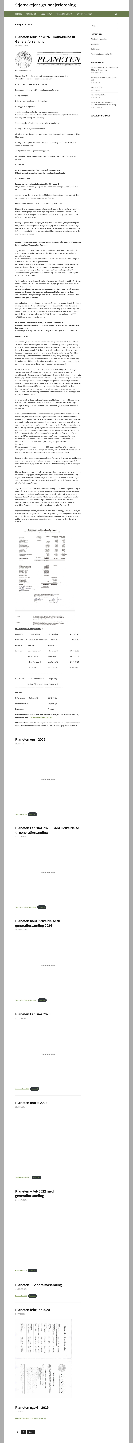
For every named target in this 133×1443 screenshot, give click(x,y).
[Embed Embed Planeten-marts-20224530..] (48, 1142)
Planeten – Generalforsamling (38, 1285)
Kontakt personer (84, 14)
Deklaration (95, 49)
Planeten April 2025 (30, 739)
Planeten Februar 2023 (32, 1014)
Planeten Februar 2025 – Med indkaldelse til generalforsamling (47, 830)
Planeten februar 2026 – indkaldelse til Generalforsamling (45, 39)
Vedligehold (46, 14)
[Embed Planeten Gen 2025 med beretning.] (48, 872)
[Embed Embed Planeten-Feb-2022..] (48, 1236)
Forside (18, 14)
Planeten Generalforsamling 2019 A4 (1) (30, 1418)
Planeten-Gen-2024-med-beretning (25, 1000)
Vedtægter (95, 44)
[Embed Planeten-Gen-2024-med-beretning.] (48, 965)
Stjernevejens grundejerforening (45, 4)
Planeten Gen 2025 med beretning (25, 907)
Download (32, 814)
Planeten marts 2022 (31, 1102)
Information (31, 14)
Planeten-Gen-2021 (21, 1296)
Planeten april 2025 (21, 814)
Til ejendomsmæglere (99, 39)
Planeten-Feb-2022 (21, 1270)
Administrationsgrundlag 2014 (102, 54)
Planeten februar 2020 (32, 1309)
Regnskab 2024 (96, 87)
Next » (31, 1432)
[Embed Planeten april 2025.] (48, 779)
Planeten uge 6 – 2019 (31, 1407)
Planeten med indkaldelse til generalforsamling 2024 (37, 923)
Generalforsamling (63, 14)
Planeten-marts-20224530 (23, 1177)
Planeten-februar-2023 (22, 1089)
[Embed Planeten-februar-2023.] (48, 1054)
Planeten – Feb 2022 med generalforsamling (34, 1193)
